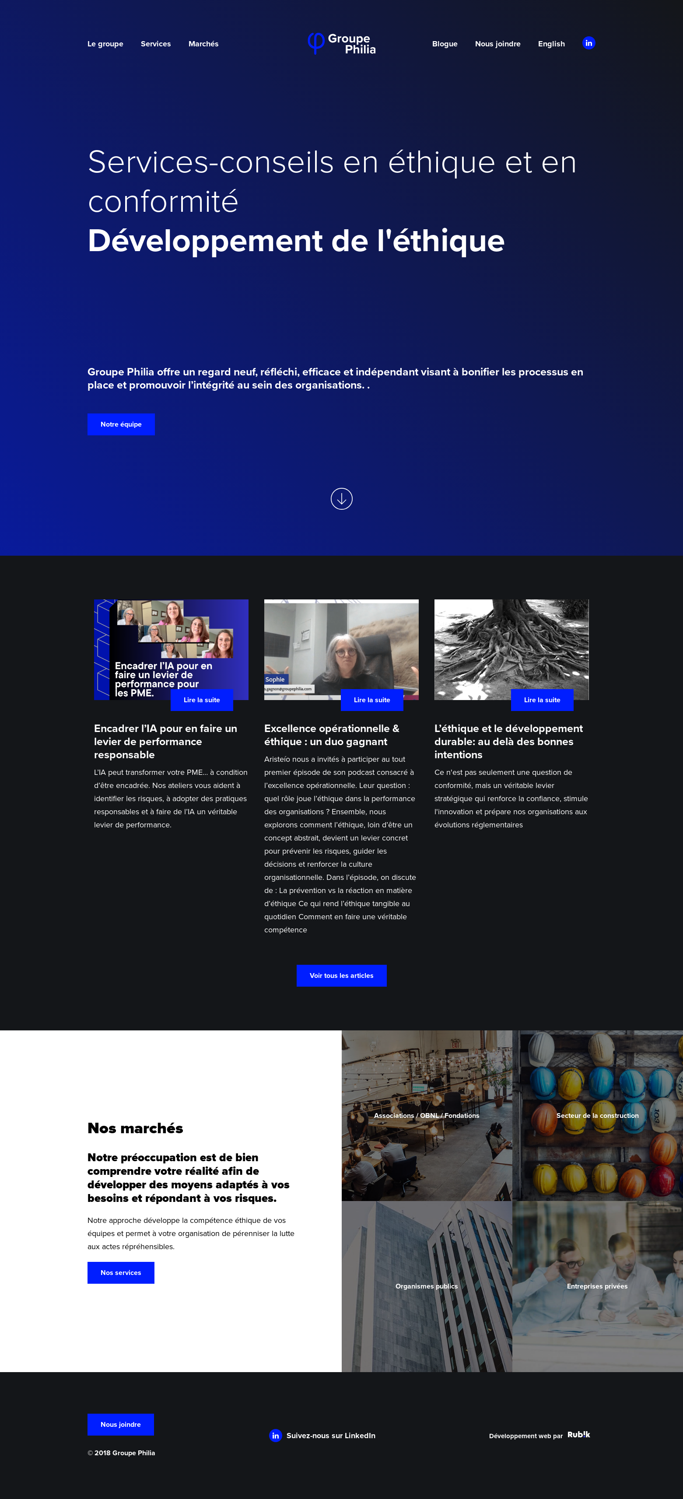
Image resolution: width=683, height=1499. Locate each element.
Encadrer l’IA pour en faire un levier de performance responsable (165, 741)
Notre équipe (121, 424)
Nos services (121, 1272)
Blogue (445, 44)
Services (156, 44)
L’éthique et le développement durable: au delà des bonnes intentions (508, 741)
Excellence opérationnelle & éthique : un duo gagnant (331, 735)
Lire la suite (202, 700)
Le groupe (105, 44)
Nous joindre (498, 44)
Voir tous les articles (342, 975)
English (551, 44)
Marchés (204, 44)
